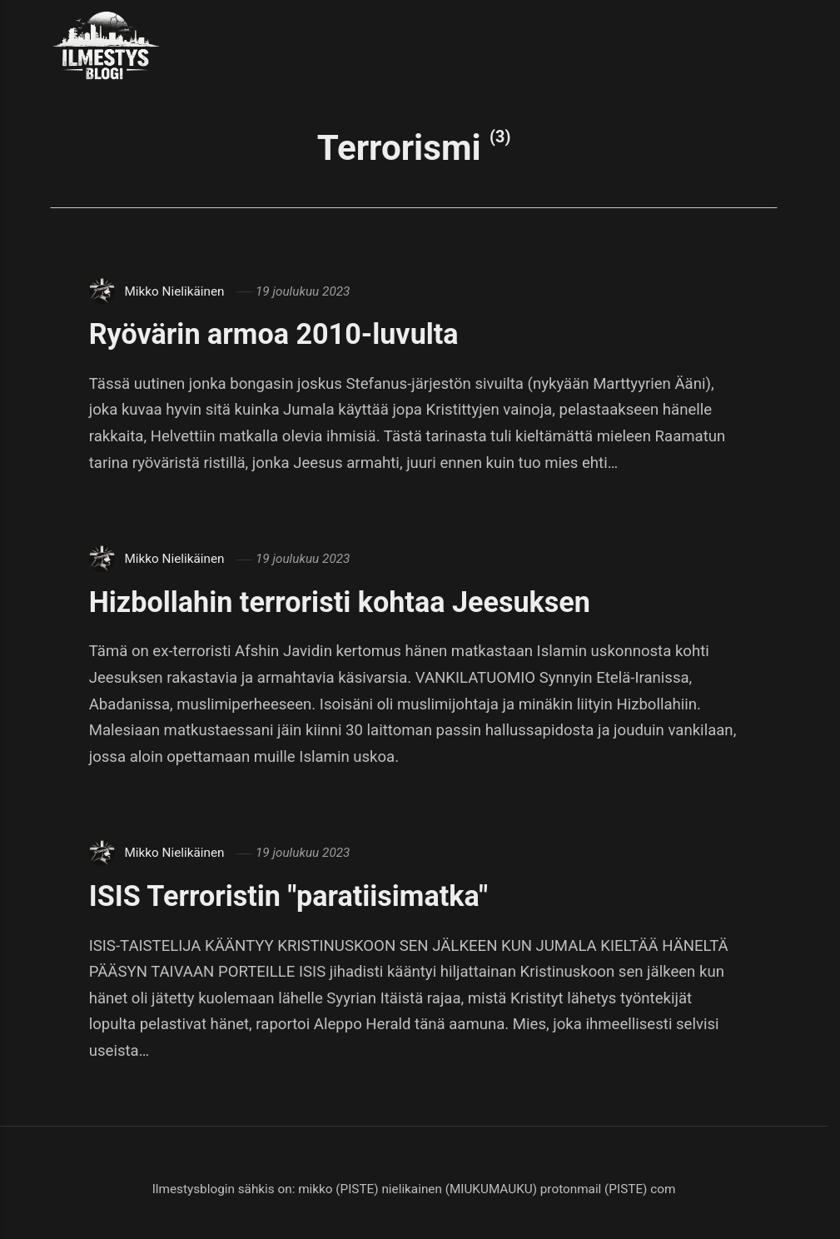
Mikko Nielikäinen (174, 291)
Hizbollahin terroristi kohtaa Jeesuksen (339, 602)
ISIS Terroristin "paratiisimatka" (288, 896)
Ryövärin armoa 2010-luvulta (274, 334)
